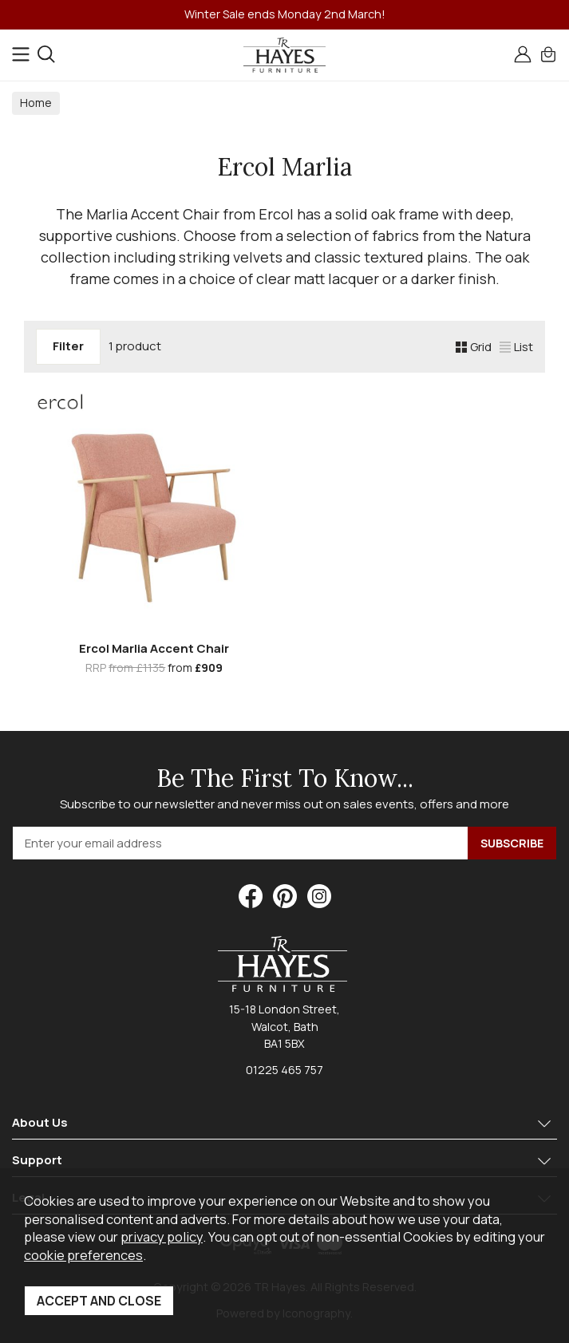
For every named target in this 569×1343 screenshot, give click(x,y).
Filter (68, 346)
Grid (474, 346)
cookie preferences (83, 1255)
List (516, 346)
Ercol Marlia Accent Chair (154, 648)
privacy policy (162, 1236)
